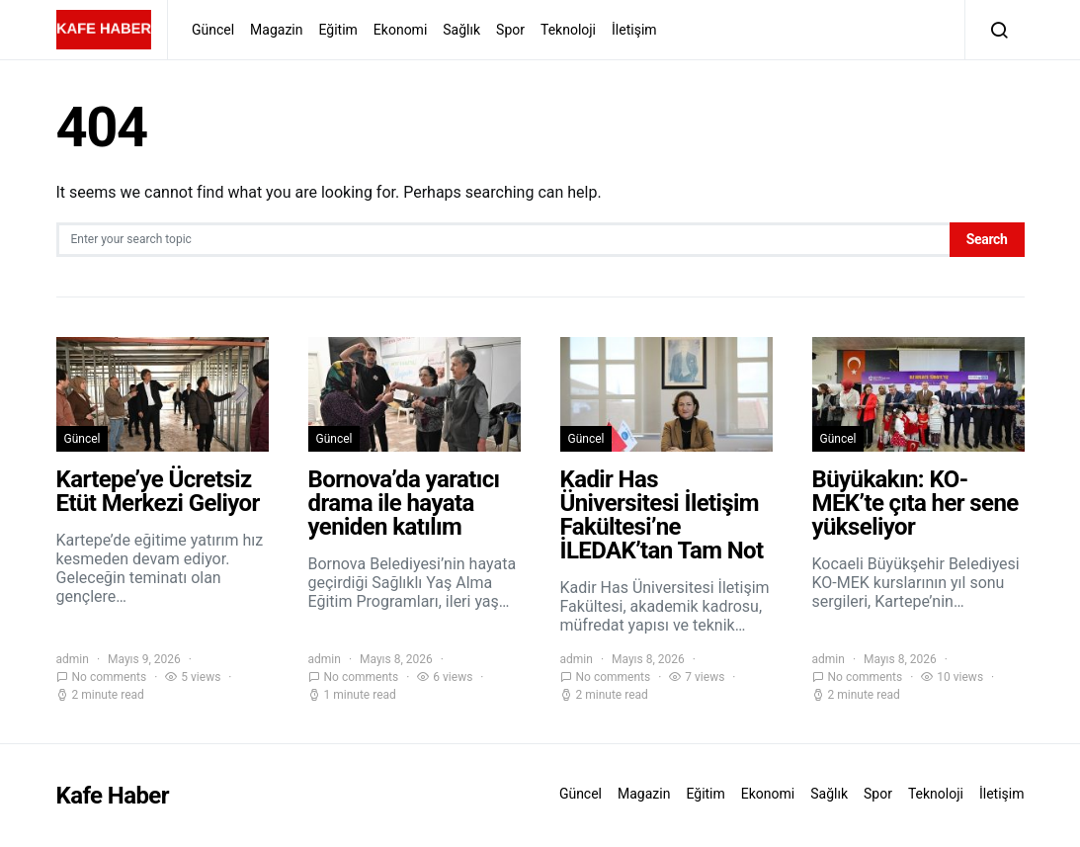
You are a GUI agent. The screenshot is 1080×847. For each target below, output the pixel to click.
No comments (109, 677)
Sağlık (461, 30)
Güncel (213, 30)
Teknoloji (568, 30)
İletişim (634, 30)
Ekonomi (400, 30)
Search (987, 239)
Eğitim (338, 30)
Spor (510, 30)
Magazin (276, 30)
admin (72, 659)
